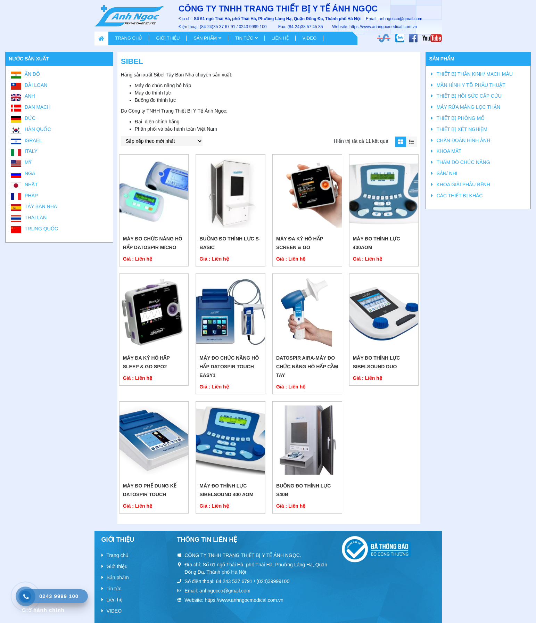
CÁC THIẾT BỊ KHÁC (459, 195)
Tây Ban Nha (41, 206)
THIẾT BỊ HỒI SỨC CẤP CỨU (469, 96)
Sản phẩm (205, 38)
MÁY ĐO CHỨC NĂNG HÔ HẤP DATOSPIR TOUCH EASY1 (229, 366)
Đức (30, 118)
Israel (33, 140)
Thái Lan (36, 217)
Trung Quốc (41, 228)
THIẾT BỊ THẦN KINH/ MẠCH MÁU (474, 74)
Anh (30, 96)
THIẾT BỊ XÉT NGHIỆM (461, 129)
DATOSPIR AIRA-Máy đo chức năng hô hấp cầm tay (307, 366)
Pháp (31, 195)
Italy (31, 151)
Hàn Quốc (38, 129)
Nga (30, 173)
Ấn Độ (32, 74)
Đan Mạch (37, 107)
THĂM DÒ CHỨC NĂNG (463, 162)
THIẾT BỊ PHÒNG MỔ (460, 118)
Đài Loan (36, 85)
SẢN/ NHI (446, 173)
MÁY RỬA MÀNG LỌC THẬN (468, 107)
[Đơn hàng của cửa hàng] (162, 141)
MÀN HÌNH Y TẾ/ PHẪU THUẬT (470, 85)
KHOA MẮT (448, 151)
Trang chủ (128, 38)
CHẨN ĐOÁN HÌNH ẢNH (463, 140)
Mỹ (28, 162)
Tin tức (244, 38)
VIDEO (309, 38)
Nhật (31, 184)
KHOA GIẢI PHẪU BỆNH (463, 184)
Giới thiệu (168, 38)
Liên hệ (280, 38)
